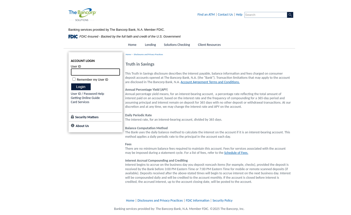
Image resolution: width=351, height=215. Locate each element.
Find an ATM (206, 14)
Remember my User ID (92, 80)
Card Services (80, 102)
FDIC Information (198, 200)
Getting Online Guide (85, 98)
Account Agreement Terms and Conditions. (210, 82)
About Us (82, 126)
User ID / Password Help (87, 94)
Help (239, 14)
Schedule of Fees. (236, 153)
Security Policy (223, 200)
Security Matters (87, 117)
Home (128, 54)
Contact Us (225, 14)
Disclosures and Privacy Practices (148, 54)
